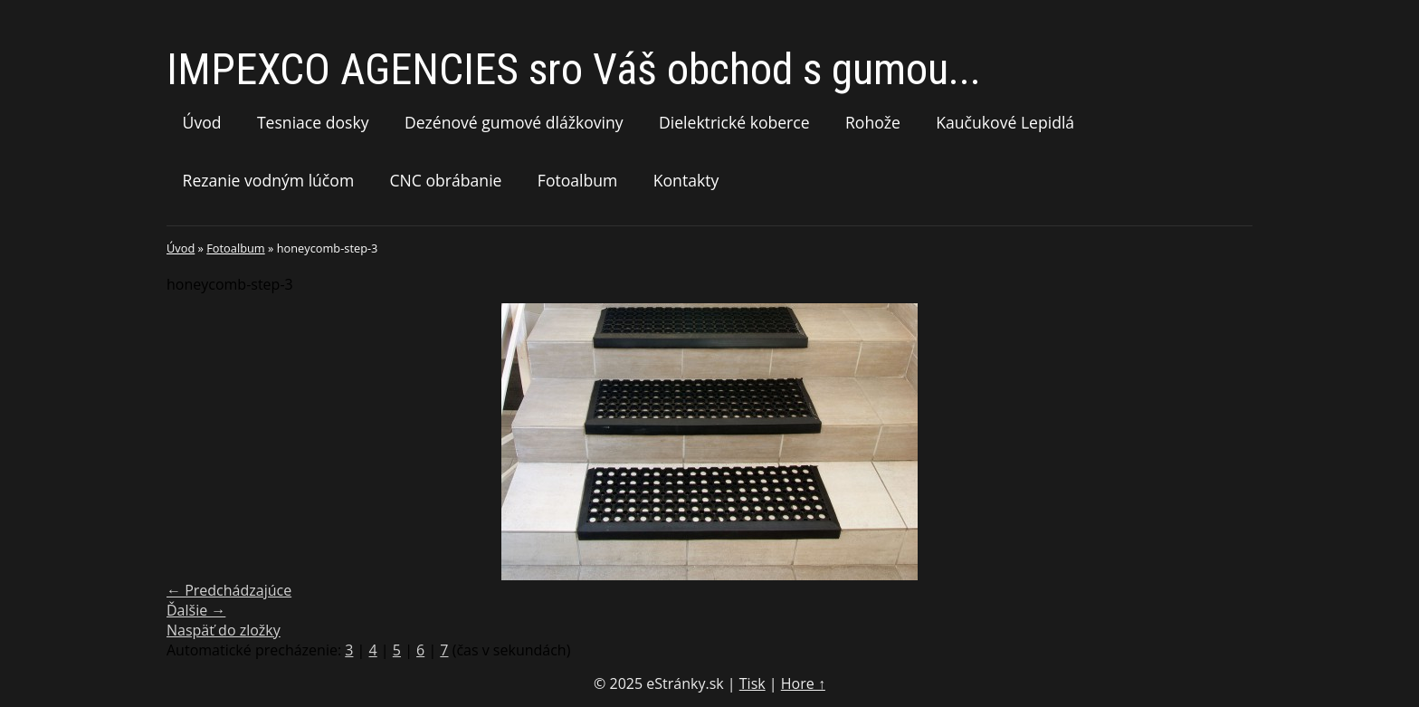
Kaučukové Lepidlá (1005, 122)
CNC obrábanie (446, 180)
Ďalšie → (196, 610)
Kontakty (686, 180)
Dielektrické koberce (734, 122)
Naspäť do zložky (224, 630)
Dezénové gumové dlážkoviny (514, 122)
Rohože (872, 122)
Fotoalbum (578, 180)
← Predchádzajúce (229, 590)
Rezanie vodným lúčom (269, 180)
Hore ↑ (803, 683)
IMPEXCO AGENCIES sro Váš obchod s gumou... (574, 69)
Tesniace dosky (313, 122)
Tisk (752, 683)
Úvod (202, 122)
